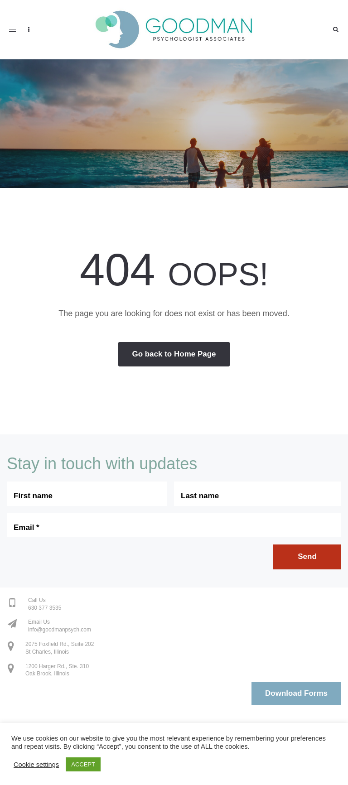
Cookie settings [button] (36, 764)
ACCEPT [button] (83, 764)
